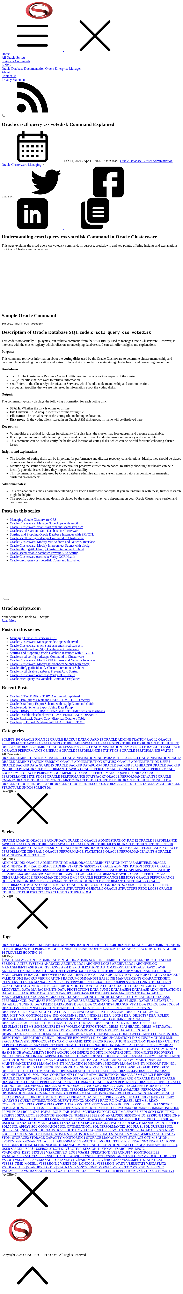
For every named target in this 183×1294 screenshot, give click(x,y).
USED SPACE (156, 1145)
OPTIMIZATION (107, 949)
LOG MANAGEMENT (55, 1060)
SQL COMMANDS (45, 1127)
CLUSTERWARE (73, 982)
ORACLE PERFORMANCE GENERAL (33, 751)
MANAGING (76, 1064)
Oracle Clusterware (15, 164)
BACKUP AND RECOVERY (57, 971)
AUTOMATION (112, 968)
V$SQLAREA (12, 1168)
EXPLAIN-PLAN (28, 1045)
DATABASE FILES (86, 994)
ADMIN (46, 960)
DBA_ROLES (159, 1016)
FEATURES (11, 1049)
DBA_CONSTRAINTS (56, 1008)
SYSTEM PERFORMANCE (22, 1142)
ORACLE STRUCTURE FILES (122, 744)
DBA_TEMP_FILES (50, 1023)
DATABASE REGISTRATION (89, 1001)
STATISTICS (61, 1134)
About (6, 72)
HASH (7, 1053)
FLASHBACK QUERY (59, 1049)
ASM (56, 968)
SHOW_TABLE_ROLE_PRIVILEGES (135, 1119)
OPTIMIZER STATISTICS (78, 1071)
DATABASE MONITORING (88, 997)
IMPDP (83, 1053)
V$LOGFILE (25, 1160)
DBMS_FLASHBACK (125, 1027)
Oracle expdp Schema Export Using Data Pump (41, 708)
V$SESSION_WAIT (111, 1164)
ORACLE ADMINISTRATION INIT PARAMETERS (91, 758)
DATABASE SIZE (125, 1001)
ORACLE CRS (90, 1079)
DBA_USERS (142, 1023)
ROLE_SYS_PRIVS (38, 1112)
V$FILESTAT (95, 1156)
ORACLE (11, 945)
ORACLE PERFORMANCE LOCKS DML (50, 878)
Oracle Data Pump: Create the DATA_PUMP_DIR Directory (50, 700)
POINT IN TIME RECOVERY (49, 1097)
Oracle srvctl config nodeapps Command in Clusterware (47, 538)
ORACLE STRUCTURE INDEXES (146, 781)
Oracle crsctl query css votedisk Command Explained (45, 561)
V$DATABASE (13, 1156)
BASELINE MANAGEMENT (120, 979)
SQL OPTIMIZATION (76, 1127)
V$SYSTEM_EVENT (148, 1168)
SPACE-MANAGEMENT (149, 1123)
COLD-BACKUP (99, 982)
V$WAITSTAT (64, 1171)
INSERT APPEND (46, 1057)
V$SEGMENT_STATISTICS (142, 1160)
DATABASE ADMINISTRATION (68, 945)
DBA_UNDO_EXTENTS (113, 1023)
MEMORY (96, 1064)
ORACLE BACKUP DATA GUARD (77, 740)
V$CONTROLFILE (145, 1153)
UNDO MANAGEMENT (71, 1145)
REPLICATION (13, 1108)
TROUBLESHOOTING (24, 953)
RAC (104, 1101)
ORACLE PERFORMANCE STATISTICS (92, 751)
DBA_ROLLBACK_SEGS (21, 1020)
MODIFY (30, 1068)
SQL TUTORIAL (77, 1131)
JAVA (85, 1057)
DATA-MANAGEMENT (39, 990)
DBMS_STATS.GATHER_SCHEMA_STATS (33, 1034)
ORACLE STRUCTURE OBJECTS (28, 784)
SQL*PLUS (99, 1131)
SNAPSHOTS (74, 1123)
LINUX (31, 1060)
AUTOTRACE (135, 968)
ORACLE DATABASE (134, 945)
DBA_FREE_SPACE (74, 1012)
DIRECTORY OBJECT (39, 1038)
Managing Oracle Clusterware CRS (33, 520)
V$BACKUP (121, 1153)
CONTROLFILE (39, 986)
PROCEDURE (138, 1097)
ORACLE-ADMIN (58, 1086)
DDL (123, 1034)
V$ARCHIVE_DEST (130, 1149)
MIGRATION (12, 1068)
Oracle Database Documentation (23, 68)
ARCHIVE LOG (73, 964)
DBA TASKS (149, 1005)
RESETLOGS (35, 1108)
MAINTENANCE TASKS (20, 1064)
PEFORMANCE (57, 1090)
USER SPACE (12, 1149)
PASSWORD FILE (31, 1090)
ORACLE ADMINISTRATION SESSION (50, 747)
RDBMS (142, 1101)
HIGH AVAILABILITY (30, 1053)
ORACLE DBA (149, 1079)
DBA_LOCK (114, 1016)
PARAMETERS (157, 1086)
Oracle (125, 161)
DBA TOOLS (169, 1005)
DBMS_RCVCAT (15, 1031)
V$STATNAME (65, 1168)
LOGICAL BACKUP (87, 1060)
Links (7, 65)
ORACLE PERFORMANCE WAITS (147, 751)
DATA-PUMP (100, 990)
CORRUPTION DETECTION (73, 986)
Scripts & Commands (16, 61)
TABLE (48, 1142)
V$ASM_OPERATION (94, 1153)
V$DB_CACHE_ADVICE (66, 1156)
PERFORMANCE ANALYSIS (119, 1090)
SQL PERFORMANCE (109, 1127)
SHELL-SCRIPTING (57, 1119)
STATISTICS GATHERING (91, 1134)
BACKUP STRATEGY (150, 975)
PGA (122, 1094)
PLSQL (21, 1097)
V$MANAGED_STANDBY (55, 1160)
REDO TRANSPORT (157, 1105)
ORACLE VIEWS (30, 1086)
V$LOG (8, 1160)
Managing (35, 164)
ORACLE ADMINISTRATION (97, 1075)
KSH (125, 1057)
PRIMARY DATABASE (88, 1097)
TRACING (140, 1142)
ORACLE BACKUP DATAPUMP (79, 766)
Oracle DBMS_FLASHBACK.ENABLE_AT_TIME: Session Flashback (57, 711)
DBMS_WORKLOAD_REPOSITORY (92, 1034)
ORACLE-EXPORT (116, 1086)
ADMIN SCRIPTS (90, 960)
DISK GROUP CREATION (112, 1038)
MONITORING (50, 1068)
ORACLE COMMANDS (61, 1079)
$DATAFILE (11, 960)
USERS (42, 1149)
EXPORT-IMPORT (70, 1045)
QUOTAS (92, 1101)
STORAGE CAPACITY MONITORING (58, 1138)
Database (136, 161)
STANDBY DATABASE (141, 1131)
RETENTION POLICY (107, 1108)
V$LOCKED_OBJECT (160, 1156)
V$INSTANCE (117, 1156)
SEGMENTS (45, 1116)
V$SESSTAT (136, 1164)
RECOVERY (37, 1105)
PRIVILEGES (116, 1097)
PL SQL (168, 1094)
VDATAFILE (86, 1171)
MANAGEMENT (52, 1064)
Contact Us (9, 76)
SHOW (79, 1119)
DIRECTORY (12, 1038)
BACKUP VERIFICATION (43, 979)
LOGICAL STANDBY (119, 1060)
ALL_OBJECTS (149, 960)
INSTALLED (70, 1057)
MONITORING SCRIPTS (82, 1068)
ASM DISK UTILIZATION (80, 968)
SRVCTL (116, 1131)
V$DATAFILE (36, 1156)
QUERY (156, 1097)
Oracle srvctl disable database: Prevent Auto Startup (44, 553)
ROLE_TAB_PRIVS (68, 1112)
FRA (80, 1049)
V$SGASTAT (156, 1164)
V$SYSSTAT (122, 1168)
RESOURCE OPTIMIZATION (68, 1108)
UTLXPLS (57, 1149)
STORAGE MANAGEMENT (107, 1138)
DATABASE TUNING (18, 1005)
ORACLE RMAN (35, 740)
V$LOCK (136, 1156)
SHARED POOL (29, 1119)
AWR (152, 968)
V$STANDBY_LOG (38, 1168)
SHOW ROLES (96, 1119)
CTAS (100, 986)
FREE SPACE (96, 1049)
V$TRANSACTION (38, 1171)
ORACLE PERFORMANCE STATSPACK (76, 777)
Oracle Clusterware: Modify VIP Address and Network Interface (52, 542)
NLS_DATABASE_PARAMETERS (135, 1068)
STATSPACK (165, 1134)
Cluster (147, 161)
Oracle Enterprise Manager (63, 68)
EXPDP (8, 1045)
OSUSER (138, 1086)
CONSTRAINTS (14, 986)
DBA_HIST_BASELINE (108, 1012)
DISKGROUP (41, 1042)
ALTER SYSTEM (30, 964)
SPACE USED (120, 1123)
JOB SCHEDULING (105, 1057)
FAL (131, 1045)
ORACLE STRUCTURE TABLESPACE (68, 744)
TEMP (84, 1142)
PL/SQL (8, 1097)
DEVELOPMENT (141, 1034)
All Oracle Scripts (13, 57)
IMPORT (97, 1053)
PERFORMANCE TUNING (56, 949)
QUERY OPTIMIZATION (39, 1101)
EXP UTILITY (169, 1042)
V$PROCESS (111, 1160)
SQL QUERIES (155, 1127)
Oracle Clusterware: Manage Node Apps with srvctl (44, 524)
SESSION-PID (135, 1116)
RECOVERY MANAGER (102, 1105)
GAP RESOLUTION (122, 1049)
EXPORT (48, 1045)
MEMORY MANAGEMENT (125, 1064)
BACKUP (28, 971)
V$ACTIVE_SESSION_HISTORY (90, 1149)
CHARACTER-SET (156, 979)
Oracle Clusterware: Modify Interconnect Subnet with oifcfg (49, 546)
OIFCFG (25, 1071)
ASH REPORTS (40, 968)
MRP (105, 1068)
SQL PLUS (135, 1127)
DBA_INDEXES (91, 1016)
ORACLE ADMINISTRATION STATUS (88, 762)
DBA (111, 945)
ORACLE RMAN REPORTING (116, 1082)
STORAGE (21, 1138)
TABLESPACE (67, 1142)
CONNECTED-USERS (154, 982)
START (19, 1134)
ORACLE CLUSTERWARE (22, 1079)
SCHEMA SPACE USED (130, 1112)
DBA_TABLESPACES (18, 1023)
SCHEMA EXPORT (97, 1112)
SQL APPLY (21, 1127)
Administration (163, 161)
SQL (99, 945)
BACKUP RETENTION (115, 975)
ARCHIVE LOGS (99, 964)
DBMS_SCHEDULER (44, 1031)
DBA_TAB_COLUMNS (110, 1020)
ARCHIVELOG (124, 964)
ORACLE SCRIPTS (153, 1082)
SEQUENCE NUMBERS (74, 1116)
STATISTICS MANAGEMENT (133, 1134)
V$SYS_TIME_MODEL (95, 1168)
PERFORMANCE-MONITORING (93, 1094)
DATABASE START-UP (156, 1001)
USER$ (29, 1149)
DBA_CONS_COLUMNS (20, 1008)
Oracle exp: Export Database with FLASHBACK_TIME (47, 723)
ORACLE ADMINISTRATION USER (143, 762)
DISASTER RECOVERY (75, 1038)
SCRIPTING (166, 1112)
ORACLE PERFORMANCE (46, 1082)
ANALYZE (52, 964)
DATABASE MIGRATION (47, 997)
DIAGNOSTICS (167, 1034)
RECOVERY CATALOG (65, 1105)
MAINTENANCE (148, 1060)
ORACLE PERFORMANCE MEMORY (51, 773)
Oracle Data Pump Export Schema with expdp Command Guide (52, 704)
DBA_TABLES (139, 1020)
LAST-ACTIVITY (143, 1057)
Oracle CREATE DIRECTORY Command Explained (45, 697)
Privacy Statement (14, 79)
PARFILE (9, 1090)
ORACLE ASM (131, 1075)
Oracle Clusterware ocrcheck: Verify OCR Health (42, 557)
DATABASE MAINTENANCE (123, 994)
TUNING (45, 1145)
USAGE (138, 1145)
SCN (152, 1112)
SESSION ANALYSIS (108, 1116)
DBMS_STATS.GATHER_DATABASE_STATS (116, 1031)
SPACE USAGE (97, 1123)
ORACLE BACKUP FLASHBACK (128, 766)
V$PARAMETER (88, 1160)
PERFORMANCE (20, 949)
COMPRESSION (125, 982)
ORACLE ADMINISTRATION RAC (131, 740)
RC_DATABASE (122, 1101)
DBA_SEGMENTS (54, 1020)
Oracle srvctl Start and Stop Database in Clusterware (44, 531)
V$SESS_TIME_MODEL (20, 1164)
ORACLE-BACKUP (86, 1086)
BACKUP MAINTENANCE (137, 971)
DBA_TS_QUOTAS (80, 1023)
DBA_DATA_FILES (88, 1008)
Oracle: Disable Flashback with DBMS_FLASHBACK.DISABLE (53, 715)
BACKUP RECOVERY (45, 975)
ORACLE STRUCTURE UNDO (68, 893)
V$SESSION (49, 1164)
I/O (73, 1053)
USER (172, 1145)
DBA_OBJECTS (136, 1016)
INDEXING (23, 1057)
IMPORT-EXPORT (118, 1053)
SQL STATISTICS (51, 1131)
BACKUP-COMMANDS (81, 979)
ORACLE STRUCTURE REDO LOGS (81, 784)
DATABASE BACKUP (138, 949)
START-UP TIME (38, 1134)
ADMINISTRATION (120, 960)
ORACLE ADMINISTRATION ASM (106, 747)
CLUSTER (10, 982)
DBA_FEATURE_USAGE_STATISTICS (30, 1012)
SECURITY (26, 1116)
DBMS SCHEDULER (40, 1027)
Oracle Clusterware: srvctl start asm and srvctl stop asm (46, 527)
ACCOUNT (30, 960)
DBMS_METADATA (157, 1027)
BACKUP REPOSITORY (80, 975)
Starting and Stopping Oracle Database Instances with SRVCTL (52, 535)
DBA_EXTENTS (139, 1008)
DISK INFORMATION (149, 1038)
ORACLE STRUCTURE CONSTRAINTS (45, 781)
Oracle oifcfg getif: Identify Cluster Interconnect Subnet (47, 550)
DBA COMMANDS (100, 1005)
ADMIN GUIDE (14, 863)
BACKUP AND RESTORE (97, 971)
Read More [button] (9, 621)
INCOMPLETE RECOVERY (152, 1053)
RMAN (85, 949)
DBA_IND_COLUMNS (61, 1016)
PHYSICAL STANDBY (144, 1094)
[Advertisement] (91, 280)
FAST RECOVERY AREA (154, 1045)
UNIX (126, 1145)
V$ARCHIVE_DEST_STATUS (24, 1153)
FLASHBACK (31, 1049)
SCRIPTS (11, 740)
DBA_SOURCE (80, 1020)
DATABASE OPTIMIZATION (131, 997)
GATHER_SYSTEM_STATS (157, 1049)
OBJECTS (10, 1071)
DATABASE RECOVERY (48, 1001)
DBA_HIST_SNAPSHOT (144, 1012)
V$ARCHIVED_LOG (62, 1153)
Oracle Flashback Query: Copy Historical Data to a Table (47, 719)
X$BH (143, 1171)
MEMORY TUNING (161, 1064)
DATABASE (32, 945)
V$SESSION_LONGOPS (78, 1164)
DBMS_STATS (72, 1031)
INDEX (8, 1057)
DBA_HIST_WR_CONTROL (23, 1016)
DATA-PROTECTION (74, 990)
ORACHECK (108, 1071)
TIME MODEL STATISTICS (111, 1142)
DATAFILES (44, 1005)
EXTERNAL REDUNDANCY (105, 1045)
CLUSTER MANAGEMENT (39, 982)
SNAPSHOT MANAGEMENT (42, 1123)
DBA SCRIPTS (127, 1005)
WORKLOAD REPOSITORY (117, 1171)
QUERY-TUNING (71, 1101)
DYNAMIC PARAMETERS (72, 1042)
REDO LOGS (132, 1105)
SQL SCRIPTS (26, 1131)
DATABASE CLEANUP (54, 994)
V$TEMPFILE (13, 1171)
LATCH (163, 1057)
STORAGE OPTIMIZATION (148, 1138)
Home (6, 54)
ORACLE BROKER (157, 1075)
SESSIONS (155, 1116)
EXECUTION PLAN (142, 1042)
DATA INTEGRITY (144, 986)
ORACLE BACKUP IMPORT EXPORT (52, 874)
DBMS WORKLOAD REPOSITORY (82, 1027)
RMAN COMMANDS (154, 1108)
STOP (7, 1138)
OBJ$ (164, 1068)
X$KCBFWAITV (161, 1171)
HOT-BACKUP (58, 1053)
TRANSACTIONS (162, 1142)
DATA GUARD (117, 986)
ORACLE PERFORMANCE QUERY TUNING (112, 773)
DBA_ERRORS (115, 1008)
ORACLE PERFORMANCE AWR (55, 769)
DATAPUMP (64, 1005)
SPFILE (174, 1123)
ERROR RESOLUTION (109, 1042)
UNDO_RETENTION (105, 1145)
